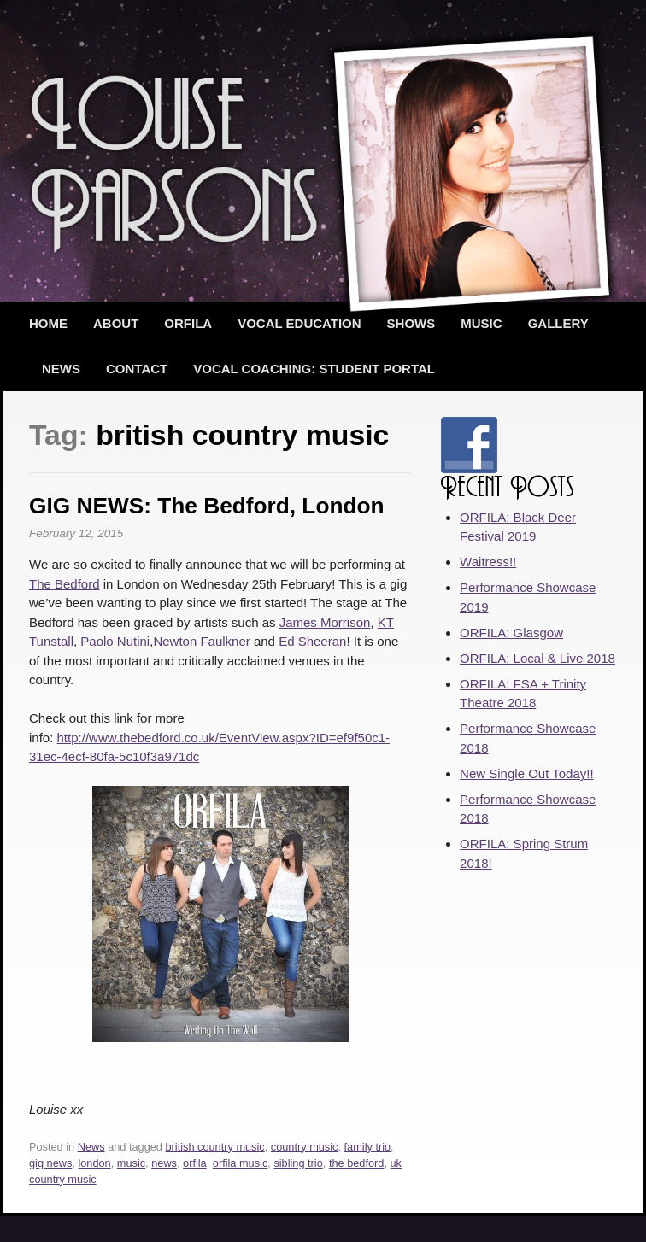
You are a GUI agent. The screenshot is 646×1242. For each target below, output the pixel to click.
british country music (215, 1146)
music (131, 1163)
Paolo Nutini (115, 641)
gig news (50, 1163)
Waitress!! (488, 561)
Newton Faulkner (201, 641)
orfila (195, 1163)
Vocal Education (299, 323)
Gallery (558, 323)
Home (48, 323)
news (164, 1163)
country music (304, 1146)
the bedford (357, 1163)
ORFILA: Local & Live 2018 (537, 658)
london (94, 1163)
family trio (367, 1146)
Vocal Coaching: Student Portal (314, 368)
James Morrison (325, 622)
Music (481, 323)
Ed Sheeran (312, 641)
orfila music (240, 1163)
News (61, 368)
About (115, 323)
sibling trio (297, 1163)
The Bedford (64, 584)
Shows (411, 323)
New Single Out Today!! (526, 773)
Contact (136, 368)
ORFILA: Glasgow (511, 632)
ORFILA (188, 323)
